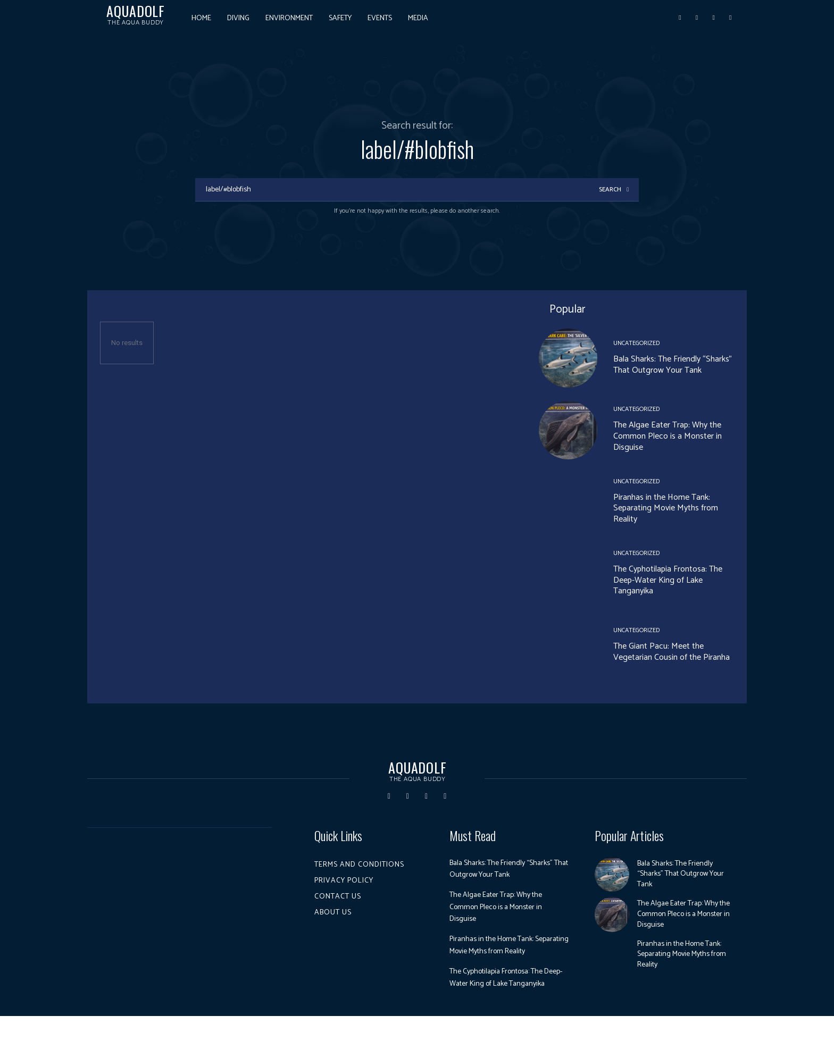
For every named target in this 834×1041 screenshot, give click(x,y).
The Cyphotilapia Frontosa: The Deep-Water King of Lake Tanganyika (667, 581)
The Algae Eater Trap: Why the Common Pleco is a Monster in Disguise (667, 437)
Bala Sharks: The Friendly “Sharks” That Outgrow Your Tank (672, 365)
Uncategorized (636, 344)
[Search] (613, 190)
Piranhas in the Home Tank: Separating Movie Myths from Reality (665, 509)
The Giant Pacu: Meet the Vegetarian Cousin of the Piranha (671, 653)
